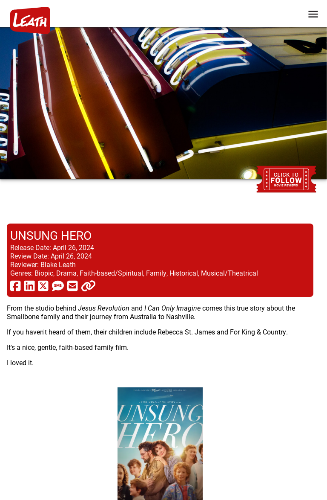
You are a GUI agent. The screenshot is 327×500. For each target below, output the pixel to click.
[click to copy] (88, 285)
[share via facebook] (15, 285)
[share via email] (72, 285)
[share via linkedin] (29, 285)
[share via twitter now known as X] (43, 285)
